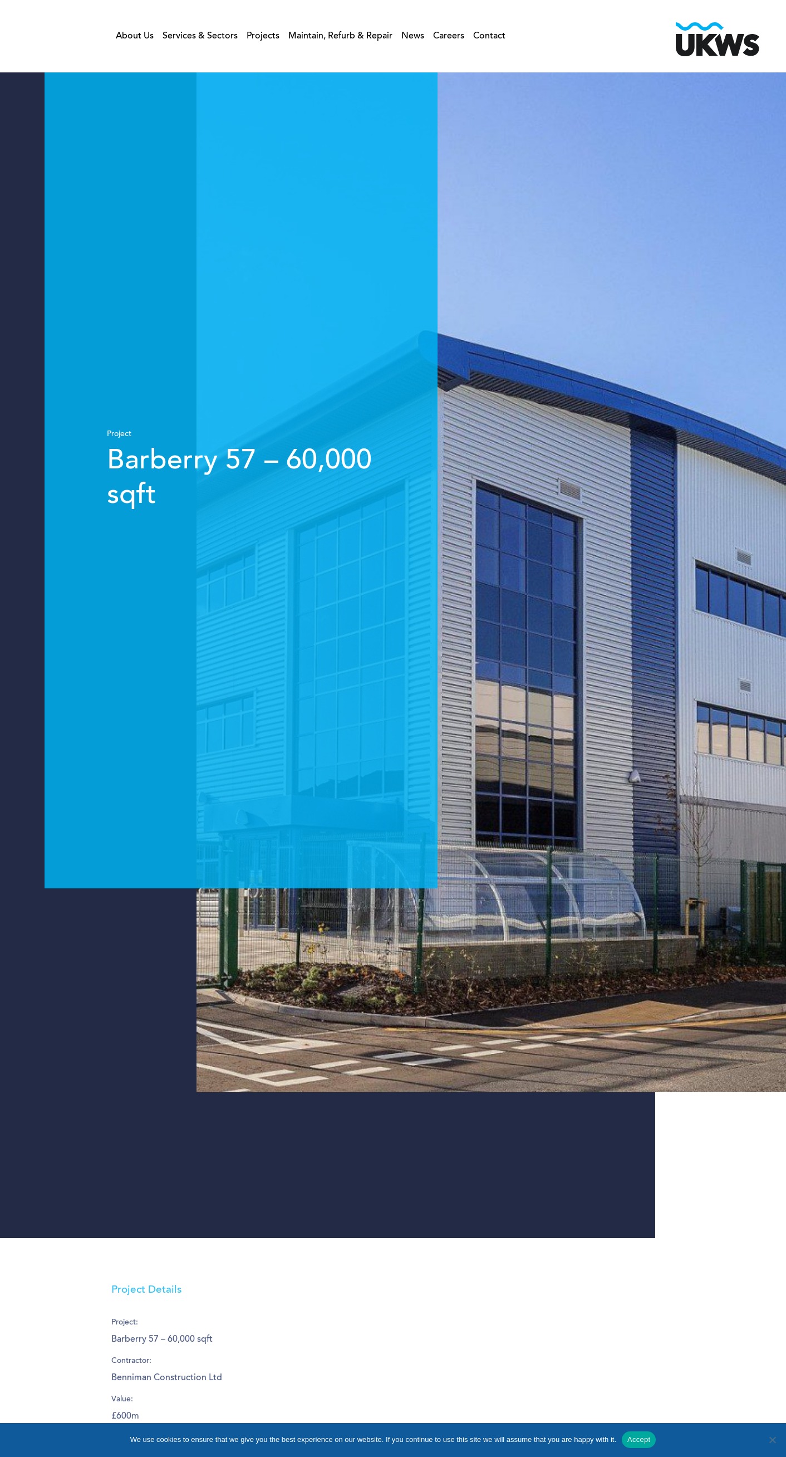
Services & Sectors (200, 37)
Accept (638, 1439)
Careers (448, 37)
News (412, 37)
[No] (772, 1439)
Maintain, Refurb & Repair (340, 37)
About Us (135, 37)
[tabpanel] (393, 655)
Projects (263, 37)
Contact (489, 37)
